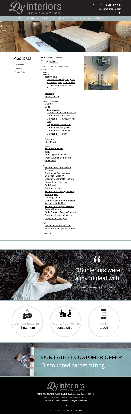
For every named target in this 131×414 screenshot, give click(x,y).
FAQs (86, 18)
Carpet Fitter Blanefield (58, 130)
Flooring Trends (52, 197)
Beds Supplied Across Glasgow (60, 212)
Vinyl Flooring (51, 142)
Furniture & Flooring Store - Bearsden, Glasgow (58, 174)
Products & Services (55, 18)
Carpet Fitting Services (56, 182)
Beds (47, 107)
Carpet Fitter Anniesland (59, 124)
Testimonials (19, 64)
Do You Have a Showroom (58, 225)
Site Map (18, 68)
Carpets (49, 103)
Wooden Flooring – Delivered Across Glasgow (59, 207)
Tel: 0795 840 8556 (106, 5)
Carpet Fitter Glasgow (56, 218)
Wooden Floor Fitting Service (61, 112)
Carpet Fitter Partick (57, 134)
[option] (65, 41)
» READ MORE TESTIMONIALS (97, 287)
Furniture (49, 139)
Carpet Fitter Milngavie (58, 127)
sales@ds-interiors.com (110, 9)
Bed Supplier (51, 185)
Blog (76, 18)
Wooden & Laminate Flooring (59, 179)
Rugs (47, 151)
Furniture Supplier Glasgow (58, 215)
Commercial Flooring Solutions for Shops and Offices (60, 201)
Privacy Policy (20, 72)
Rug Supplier (51, 194)
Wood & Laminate (54, 148)
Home (19, 18)
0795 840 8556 (57, 401)
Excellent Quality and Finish (61, 82)
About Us (32, 18)
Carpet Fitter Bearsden (58, 115)
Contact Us (100, 18)
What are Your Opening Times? (60, 228)
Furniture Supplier (54, 188)
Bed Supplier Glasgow (56, 154)
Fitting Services (52, 110)
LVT (47, 145)
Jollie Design (78, 410)
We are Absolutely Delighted (61, 79)
